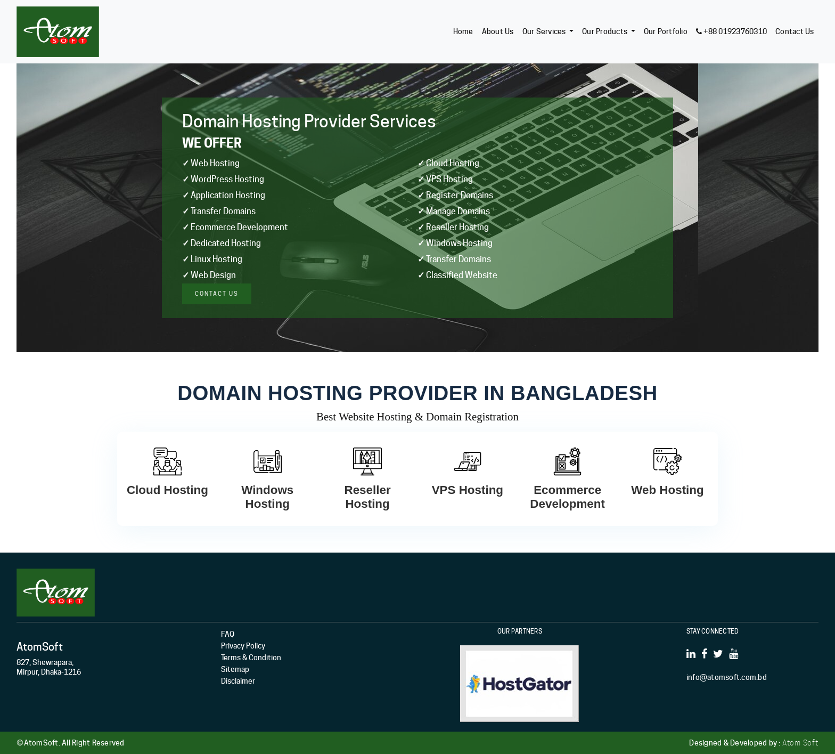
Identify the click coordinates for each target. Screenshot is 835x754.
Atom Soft (800, 743)
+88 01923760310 (731, 31)
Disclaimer (238, 681)
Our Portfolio (665, 31)
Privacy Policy (243, 646)
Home (463, 31)
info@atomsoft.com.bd (726, 677)
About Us (498, 31)
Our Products (604, 31)
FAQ (227, 634)
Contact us (217, 293)
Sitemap (235, 669)
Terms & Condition (251, 657)
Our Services (544, 31)
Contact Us (794, 31)
